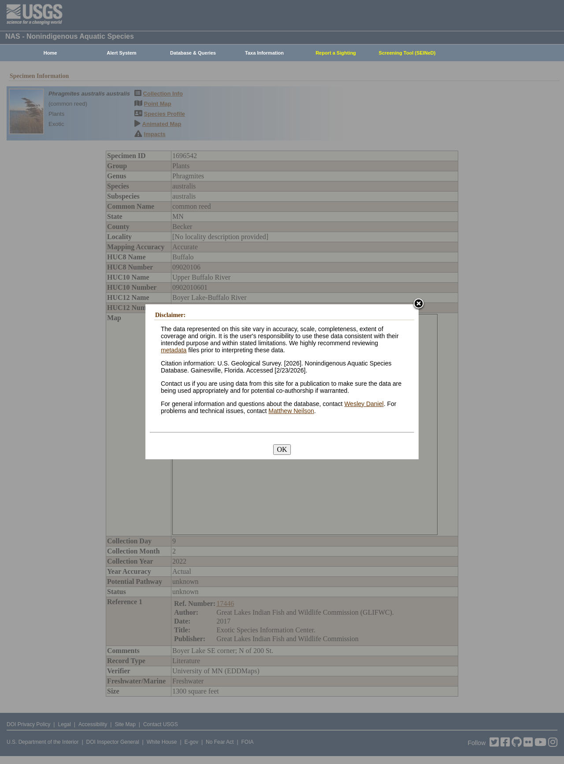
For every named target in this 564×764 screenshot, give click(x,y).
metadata (173, 350)
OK (282, 449)
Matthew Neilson (291, 410)
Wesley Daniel (363, 403)
